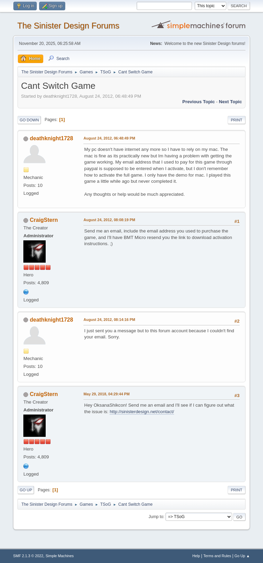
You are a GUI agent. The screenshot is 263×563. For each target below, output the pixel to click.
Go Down (29, 120)
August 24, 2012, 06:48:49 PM (109, 138)
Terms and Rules (217, 556)
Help (196, 556)
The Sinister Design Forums (68, 25)
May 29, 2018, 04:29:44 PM (106, 394)
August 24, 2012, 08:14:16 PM (109, 320)
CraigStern (44, 220)
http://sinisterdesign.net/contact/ (142, 411)
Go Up (26, 490)
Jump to (156, 516)
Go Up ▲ (242, 556)
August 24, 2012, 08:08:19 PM (109, 220)
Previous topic (198, 101)
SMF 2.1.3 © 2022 (28, 556)
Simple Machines (60, 556)
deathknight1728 (51, 138)
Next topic (230, 101)
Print (236, 120)
